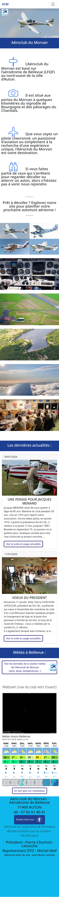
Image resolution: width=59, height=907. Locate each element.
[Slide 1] (16, 484)
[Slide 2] (21, 484)
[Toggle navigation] (53, 4)
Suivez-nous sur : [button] (29, 819)
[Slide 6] (43, 484)
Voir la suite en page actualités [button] (23, 544)
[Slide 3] (27, 484)
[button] (29, 667)
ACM (5, 4)
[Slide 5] (37, 484)
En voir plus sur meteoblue (29, 790)
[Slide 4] (32, 484)
